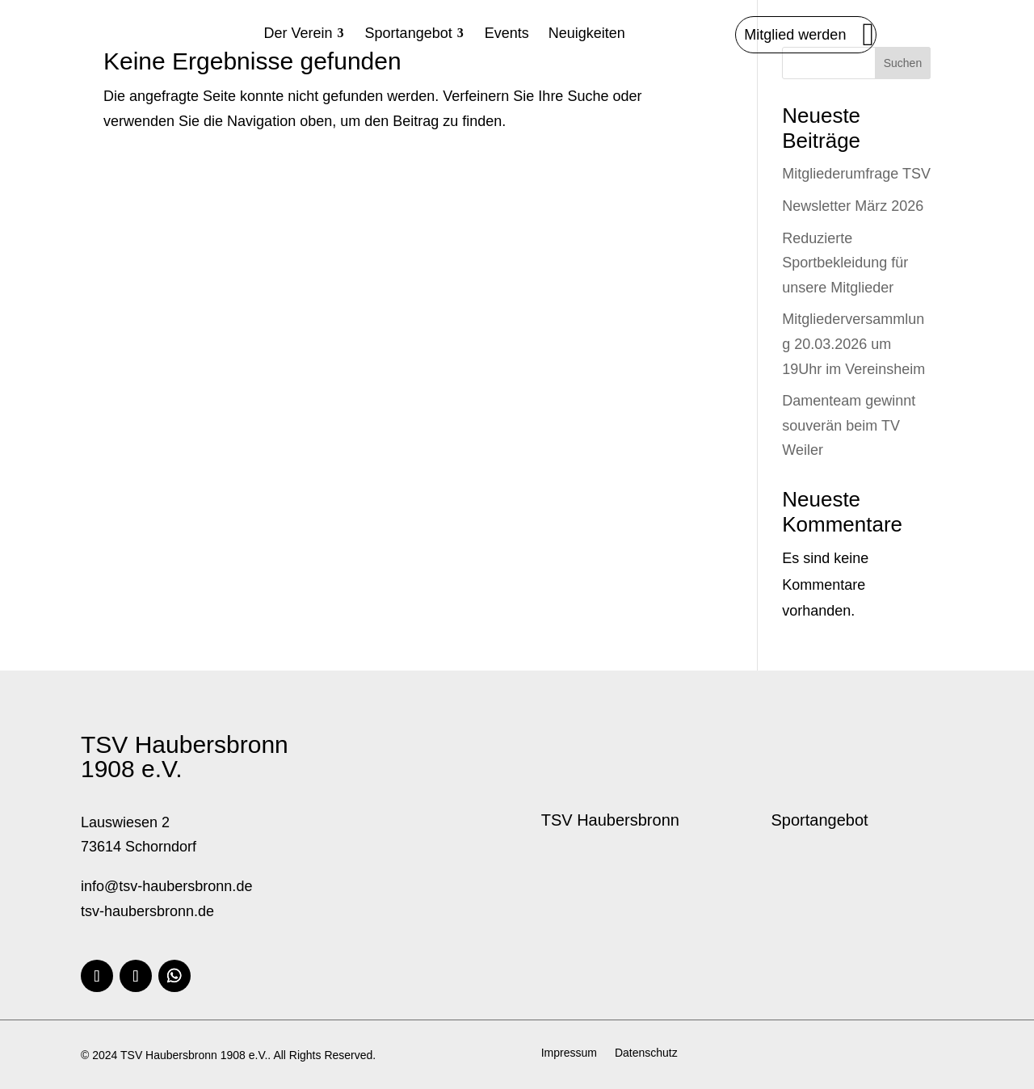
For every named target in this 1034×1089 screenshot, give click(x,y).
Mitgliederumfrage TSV (856, 174)
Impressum (569, 1053)
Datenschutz (646, 1053)
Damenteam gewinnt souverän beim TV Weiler (848, 425)
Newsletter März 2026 (852, 206)
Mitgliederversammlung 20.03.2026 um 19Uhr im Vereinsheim (853, 343)
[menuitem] (304, 33)
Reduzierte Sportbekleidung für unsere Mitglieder (845, 263)
